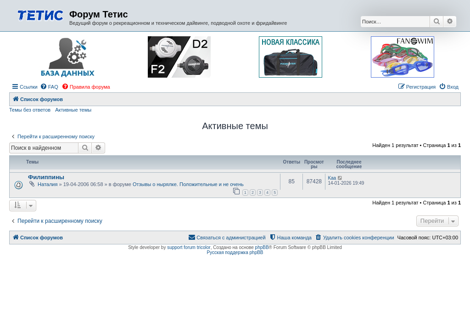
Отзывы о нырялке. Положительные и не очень (188, 184)
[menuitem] (49, 86)
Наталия (47, 184)
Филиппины (46, 177)
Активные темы (73, 110)
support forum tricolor (188, 247)
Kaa (332, 178)
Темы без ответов (29, 110)
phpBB (262, 247)
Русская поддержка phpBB (235, 252)
